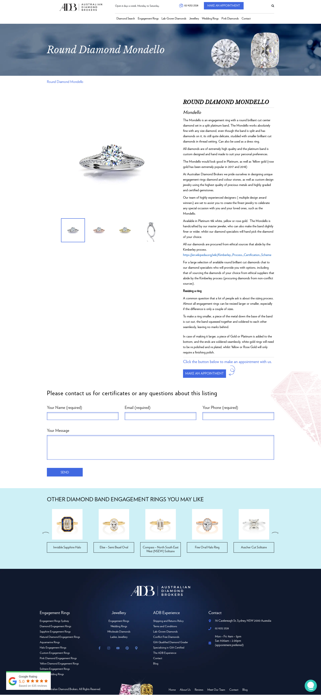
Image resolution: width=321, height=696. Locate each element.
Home (172, 691)
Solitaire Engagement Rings (55, 670)
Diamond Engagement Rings (56, 627)
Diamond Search (125, 18)
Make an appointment (206, 374)
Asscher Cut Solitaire (254, 548)
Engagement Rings (148, 18)
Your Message (58, 431)
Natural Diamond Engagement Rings (60, 638)
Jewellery (194, 18)
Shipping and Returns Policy (168, 622)
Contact (246, 18)
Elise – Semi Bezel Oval (114, 548)
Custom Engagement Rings (55, 654)
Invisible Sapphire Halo (67, 548)
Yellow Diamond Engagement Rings (59, 664)
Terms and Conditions (165, 627)
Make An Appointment (225, 6)
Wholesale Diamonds (119, 632)
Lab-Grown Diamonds (174, 18)
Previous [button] (45, 534)
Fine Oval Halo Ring (207, 548)
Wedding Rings (210, 18)
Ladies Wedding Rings (52, 675)
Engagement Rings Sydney (54, 622)
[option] (112, 162)
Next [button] (275, 534)
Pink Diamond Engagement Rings (58, 659)
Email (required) (137, 408)
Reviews (199, 691)
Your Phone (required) (220, 408)
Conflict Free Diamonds (166, 638)
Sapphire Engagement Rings (55, 632)
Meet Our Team (216, 691)
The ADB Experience (165, 654)
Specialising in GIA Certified (169, 648)
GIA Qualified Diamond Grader (171, 643)
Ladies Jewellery (119, 638)
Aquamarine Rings (50, 643)
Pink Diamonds (230, 18)
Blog (155, 664)
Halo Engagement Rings (53, 648)
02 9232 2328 (191, 6)
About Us (185, 691)
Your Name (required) (64, 408)
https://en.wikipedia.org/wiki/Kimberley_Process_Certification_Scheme (227, 255)
